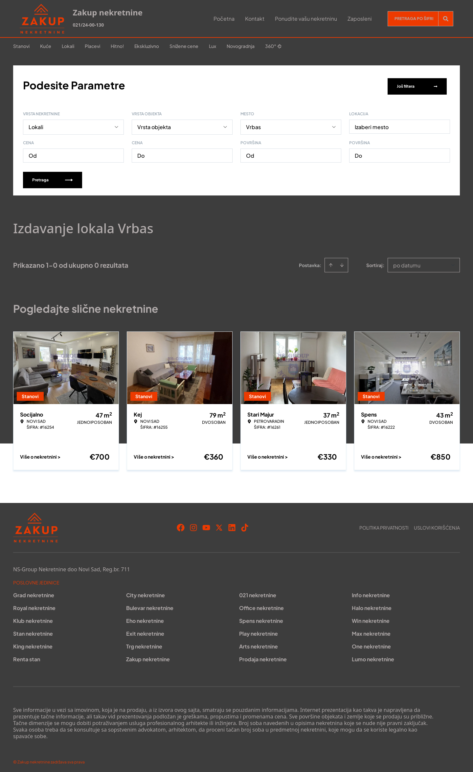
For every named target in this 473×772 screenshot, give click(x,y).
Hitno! (117, 46)
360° (273, 46)
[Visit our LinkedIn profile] (232, 525)
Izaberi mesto (372, 124)
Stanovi (21, 46)
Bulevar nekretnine (149, 605)
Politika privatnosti (384, 525)
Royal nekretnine (34, 605)
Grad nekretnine (33, 592)
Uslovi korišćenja (437, 525)
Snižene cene (183, 46)
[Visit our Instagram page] (193, 525)
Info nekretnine (371, 592)
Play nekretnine (258, 630)
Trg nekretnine (144, 643)
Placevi (92, 46)
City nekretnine (145, 592)
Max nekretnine (371, 630)
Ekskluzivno (146, 46)
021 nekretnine (257, 592)
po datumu (406, 262)
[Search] (445, 18)
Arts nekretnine (258, 643)
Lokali (68, 46)
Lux (212, 46)
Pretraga (52, 176)
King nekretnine (33, 643)
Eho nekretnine (145, 617)
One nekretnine (371, 643)
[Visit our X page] (219, 525)
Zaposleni (360, 18)
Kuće (45, 46)
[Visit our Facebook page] (181, 525)
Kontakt (254, 18)
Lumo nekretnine (373, 656)
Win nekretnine (371, 617)
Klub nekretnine (33, 617)
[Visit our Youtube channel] (206, 525)
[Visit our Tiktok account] (245, 525)
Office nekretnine (261, 605)
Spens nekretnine (261, 617)
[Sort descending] (342, 262)
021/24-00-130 (88, 25)
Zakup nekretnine (148, 656)
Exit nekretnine (145, 630)
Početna (224, 18)
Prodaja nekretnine (263, 656)
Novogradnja (241, 46)
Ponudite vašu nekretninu (306, 18)
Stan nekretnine (33, 630)
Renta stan (26, 656)
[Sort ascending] (331, 262)
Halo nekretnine (372, 605)
